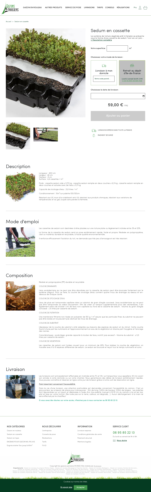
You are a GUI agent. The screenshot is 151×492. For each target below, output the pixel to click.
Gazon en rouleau (14, 431)
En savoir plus (66, 487)
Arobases (97, 466)
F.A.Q (44, 445)
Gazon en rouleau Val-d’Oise (101, 472)
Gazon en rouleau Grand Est (28, 469)
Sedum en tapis (13, 438)
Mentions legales (84, 442)
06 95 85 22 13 (124, 432)
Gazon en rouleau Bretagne (99, 468)
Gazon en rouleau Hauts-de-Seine (25, 472)
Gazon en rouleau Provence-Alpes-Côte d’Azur (83, 471)
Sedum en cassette (14, 434)
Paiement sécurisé (84, 438)
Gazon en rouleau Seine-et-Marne (125, 472)
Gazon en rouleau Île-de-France (77, 469)
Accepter (81, 488)
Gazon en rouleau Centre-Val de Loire (123, 468)
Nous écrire (122, 441)
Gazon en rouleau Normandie (100, 469)
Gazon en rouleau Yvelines (75, 474)
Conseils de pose (49, 434)
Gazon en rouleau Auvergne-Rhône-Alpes (39, 468)
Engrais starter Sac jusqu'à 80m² (19, 445)
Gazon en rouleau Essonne (127, 471)
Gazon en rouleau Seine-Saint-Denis (52, 472)
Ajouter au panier (118, 115)
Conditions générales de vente (89, 434)
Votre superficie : (98, 48)
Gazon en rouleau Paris (109, 471)
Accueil (8, 21)
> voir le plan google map (132, 80)
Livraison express (84, 431)
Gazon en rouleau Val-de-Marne (78, 472)
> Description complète (101, 40)
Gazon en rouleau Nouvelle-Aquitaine (26, 471)
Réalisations (47, 438)
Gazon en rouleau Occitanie (122, 469)
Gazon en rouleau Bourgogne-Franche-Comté (71, 468)
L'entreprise (46, 431)
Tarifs (44, 442)
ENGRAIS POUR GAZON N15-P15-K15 (21, 442)
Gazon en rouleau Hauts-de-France (51, 469)
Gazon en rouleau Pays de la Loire (53, 471)
